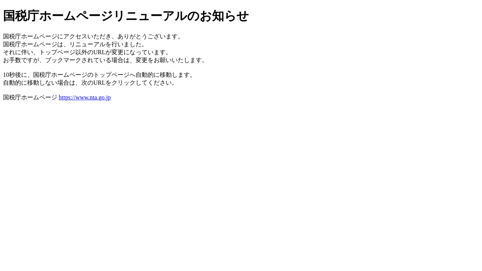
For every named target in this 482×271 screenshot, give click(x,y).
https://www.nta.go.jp (85, 97)
